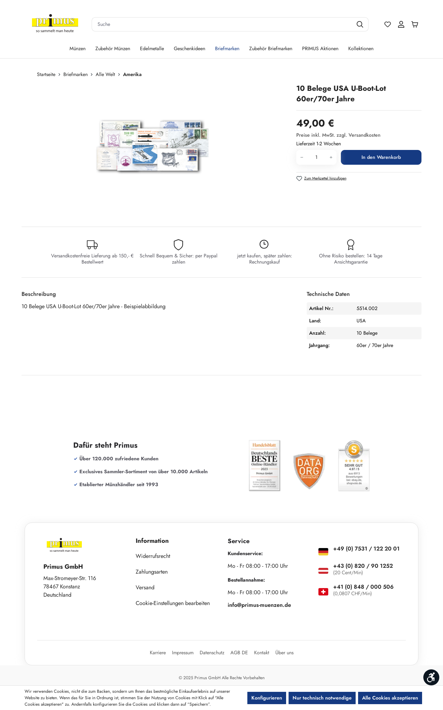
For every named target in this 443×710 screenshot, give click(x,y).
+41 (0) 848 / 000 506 (363, 587)
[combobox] (222, 24)
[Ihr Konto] (401, 24)
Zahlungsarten (152, 572)
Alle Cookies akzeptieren (390, 697)
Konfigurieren (266, 697)
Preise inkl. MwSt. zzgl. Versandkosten (338, 135)
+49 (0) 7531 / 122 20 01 (366, 549)
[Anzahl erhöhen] (331, 157)
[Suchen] (361, 24)
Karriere (158, 652)
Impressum (183, 652)
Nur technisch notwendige (322, 697)
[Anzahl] (316, 157)
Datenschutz (212, 652)
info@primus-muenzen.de (259, 605)
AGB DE (239, 652)
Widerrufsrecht (153, 556)
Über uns (284, 652)
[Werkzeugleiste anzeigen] (431, 677)
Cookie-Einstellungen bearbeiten (173, 603)
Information (152, 541)
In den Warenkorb (381, 157)
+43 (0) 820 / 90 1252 (363, 566)
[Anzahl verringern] (301, 157)
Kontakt (261, 652)
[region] (155, 149)
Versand (145, 587)
